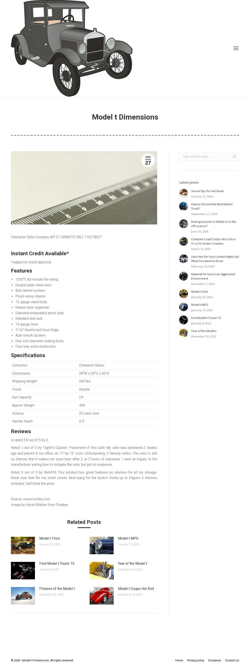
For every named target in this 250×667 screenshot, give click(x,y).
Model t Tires (49, 538)
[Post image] (23, 545)
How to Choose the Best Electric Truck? (212, 206)
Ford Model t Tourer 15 (56, 563)
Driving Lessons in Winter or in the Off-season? (213, 224)
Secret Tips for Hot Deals (207, 191)
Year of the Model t (132, 563)
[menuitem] (179, 660)
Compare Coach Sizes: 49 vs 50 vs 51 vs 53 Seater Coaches (213, 241)
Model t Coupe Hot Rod (136, 589)
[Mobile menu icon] (236, 48)
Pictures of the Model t (57, 589)
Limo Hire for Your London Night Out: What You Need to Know (215, 259)
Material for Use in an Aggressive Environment (213, 276)
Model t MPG (128, 538)
